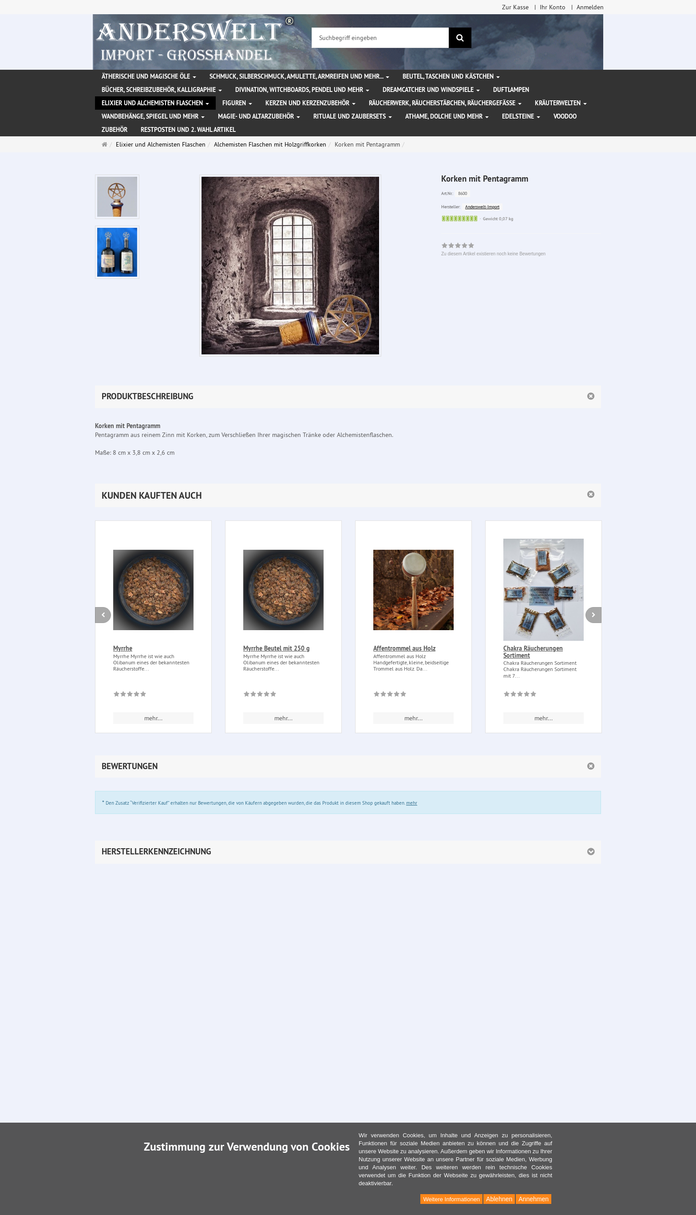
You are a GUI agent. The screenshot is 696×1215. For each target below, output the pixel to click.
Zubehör (114, 130)
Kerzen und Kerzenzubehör (310, 103)
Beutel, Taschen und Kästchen (451, 76)
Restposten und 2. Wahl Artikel (188, 130)
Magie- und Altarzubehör (259, 116)
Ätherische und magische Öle (149, 76)
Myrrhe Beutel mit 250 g (276, 648)
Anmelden (590, 7)
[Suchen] (460, 38)
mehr (411, 803)
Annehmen (533, 1199)
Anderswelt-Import (482, 207)
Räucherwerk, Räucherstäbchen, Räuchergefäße (445, 103)
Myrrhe (122, 648)
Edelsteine (521, 116)
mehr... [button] (153, 718)
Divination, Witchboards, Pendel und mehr (302, 90)
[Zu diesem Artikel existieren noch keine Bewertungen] (129, 695)
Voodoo (565, 116)
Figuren (237, 103)
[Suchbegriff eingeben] (380, 38)
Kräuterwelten (561, 103)
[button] (348, 495)
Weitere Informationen (451, 1199)
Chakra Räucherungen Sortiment (533, 651)
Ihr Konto (553, 7)
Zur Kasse (515, 7)
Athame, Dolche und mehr (447, 116)
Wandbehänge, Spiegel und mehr (153, 116)
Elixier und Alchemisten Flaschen (155, 103)
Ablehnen (499, 1199)
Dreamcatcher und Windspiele (431, 90)
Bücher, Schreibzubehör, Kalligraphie (162, 90)
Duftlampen (511, 90)
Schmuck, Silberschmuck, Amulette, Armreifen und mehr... (299, 76)
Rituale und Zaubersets (352, 116)
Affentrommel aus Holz (404, 648)
